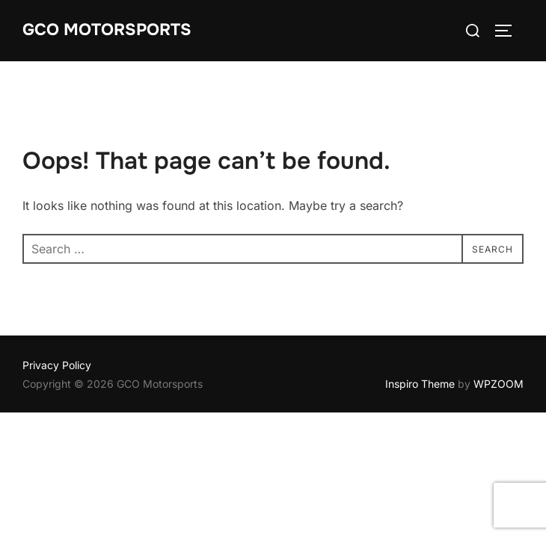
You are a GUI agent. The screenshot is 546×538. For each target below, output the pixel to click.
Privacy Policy (56, 365)
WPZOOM (498, 383)
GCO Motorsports (106, 29)
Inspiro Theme (420, 383)
